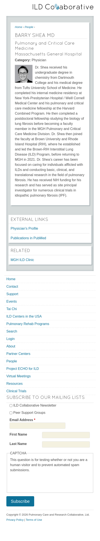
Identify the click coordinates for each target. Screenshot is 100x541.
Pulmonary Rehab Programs (27, 324)
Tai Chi (11, 309)
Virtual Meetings (18, 376)
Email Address (22, 420)
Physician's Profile (24, 228)
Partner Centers (18, 354)
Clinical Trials (16, 391)
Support (12, 294)
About (10, 346)
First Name (18, 434)
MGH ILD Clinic (22, 260)
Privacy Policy (15, 519)
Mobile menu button (9, 6)
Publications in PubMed (28, 238)
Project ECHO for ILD (22, 368)
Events (11, 301)
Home (18, 27)
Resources (14, 383)
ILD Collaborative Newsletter (34, 405)
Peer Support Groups (29, 412)
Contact (12, 286)
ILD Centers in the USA (24, 316)
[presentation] (42, 481)
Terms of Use (34, 519)
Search (11, 331)
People (29, 27)
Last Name (18, 444)
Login (10, 339)
